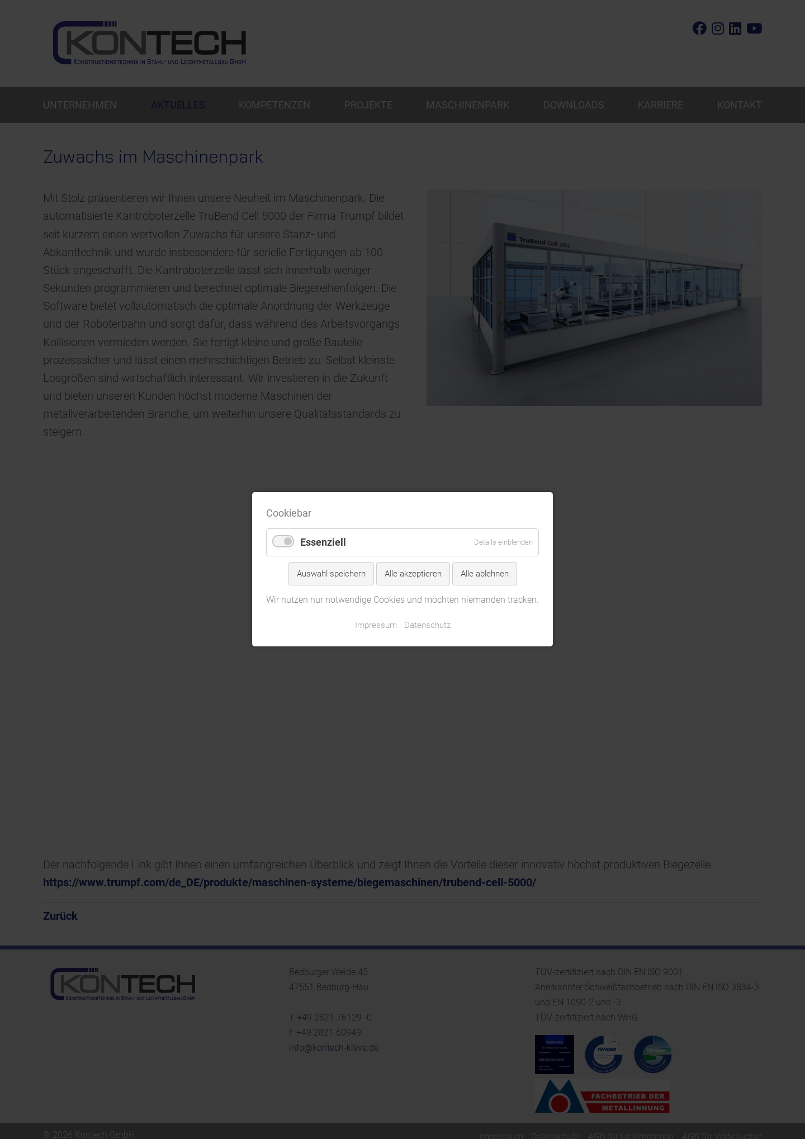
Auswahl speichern (331, 574)
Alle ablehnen (485, 574)
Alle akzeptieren (413, 574)
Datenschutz (427, 625)
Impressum (376, 625)
